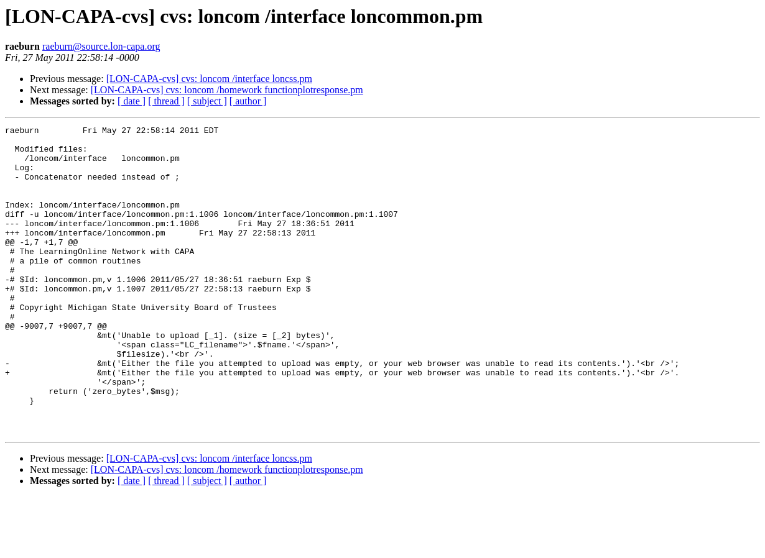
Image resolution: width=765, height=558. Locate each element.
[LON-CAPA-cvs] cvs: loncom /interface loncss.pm (209, 78)
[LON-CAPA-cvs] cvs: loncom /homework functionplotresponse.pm (227, 90)
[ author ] (248, 101)
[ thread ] (166, 101)
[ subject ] (207, 101)
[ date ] (132, 101)
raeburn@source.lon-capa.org (101, 46)
